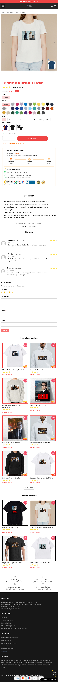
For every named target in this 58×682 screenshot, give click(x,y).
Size (3, 116)
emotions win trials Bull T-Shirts (40, 563)
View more (29, 488)
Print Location (6, 122)
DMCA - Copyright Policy (8, 626)
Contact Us (4, 646)
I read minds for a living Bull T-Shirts (13, 370)
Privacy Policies (6, 623)
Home (3, 12)
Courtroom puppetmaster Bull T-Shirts (41, 478)
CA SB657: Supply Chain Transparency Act (14, 628)
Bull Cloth (10, 12)
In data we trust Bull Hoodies (39, 370)
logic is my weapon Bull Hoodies (40, 442)
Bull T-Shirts (20, 12)
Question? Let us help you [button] (49, 679)
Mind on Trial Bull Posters (38, 405)
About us (4, 617)
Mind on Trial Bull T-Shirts (10, 527)
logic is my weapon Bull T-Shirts (12, 563)
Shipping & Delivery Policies (9, 637)
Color (4, 101)
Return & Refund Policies (8, 643)
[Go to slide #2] (34, 74)
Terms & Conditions (7, 620)
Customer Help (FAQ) (7, 649)
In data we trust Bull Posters (11, 442)
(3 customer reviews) (17, 87)
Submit (5, 330)
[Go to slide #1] (24, 74)
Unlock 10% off (54, 673)
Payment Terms (6, 640)
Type (3, 94)
